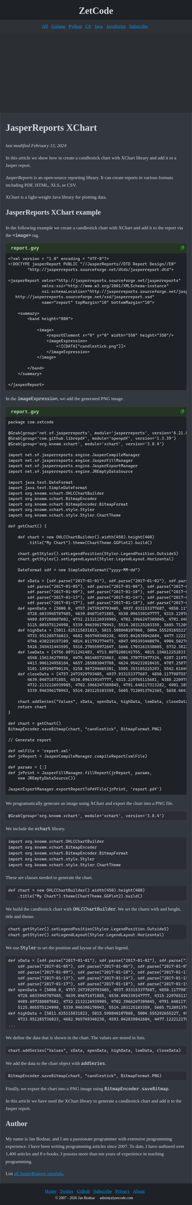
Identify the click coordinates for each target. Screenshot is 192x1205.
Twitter (66, 1191)
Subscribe (138, 26)
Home (50, 1191)
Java (99, 26)
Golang (58, 26)
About (139, 1191)
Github (83, 1191)
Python (75, 26)
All (45, 26)
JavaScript (116, 26)
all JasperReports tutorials (38, 1173)
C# (88, 26)
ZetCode (96, 11)
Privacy (122, 1191)
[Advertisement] (96, 72)
